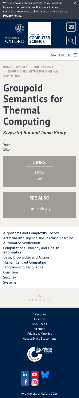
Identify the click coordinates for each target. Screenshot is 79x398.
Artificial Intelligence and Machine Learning (38, 238)
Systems (9, 282)
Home (7, 67)
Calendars (40, 314)
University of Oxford (37, 393)
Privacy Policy (12, 15)
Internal (39, 319)
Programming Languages (23, 267)
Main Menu (64, 55)
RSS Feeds (39, 324)
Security (9, 277)
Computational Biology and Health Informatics (31, 250)
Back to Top (39, 298)
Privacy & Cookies (39, 333)
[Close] (74, 3)
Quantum (10, 272)
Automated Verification (21, 242)
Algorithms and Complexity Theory (31, 232)
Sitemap (39, 329)
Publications (43, 67)
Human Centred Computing (24, 262)
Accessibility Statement (39, 338)
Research (22, 67)
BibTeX (39, 172)
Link (39, 178)
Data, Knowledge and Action (26, 257)
